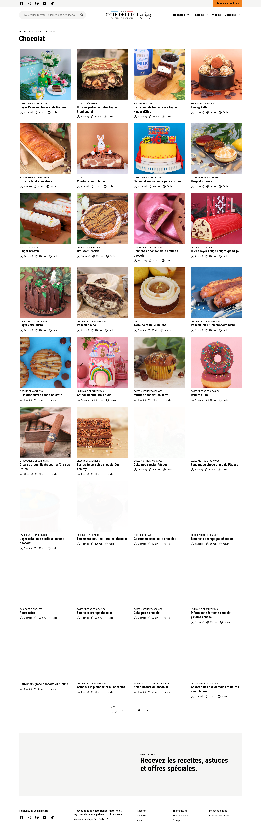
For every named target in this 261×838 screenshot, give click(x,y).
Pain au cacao (86, 325)
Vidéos (216, 14)
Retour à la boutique (228, 3)
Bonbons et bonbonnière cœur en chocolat (156, 253)
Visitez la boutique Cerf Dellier (89, 819)
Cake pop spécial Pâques (150, 465)
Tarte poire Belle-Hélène (150, 325)
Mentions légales (218, 810)
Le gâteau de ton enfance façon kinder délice (155, 109)
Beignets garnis (201, 181)
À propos (177, 820)
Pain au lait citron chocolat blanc (213, 325)
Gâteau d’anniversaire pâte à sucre (157, 181)
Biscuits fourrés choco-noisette (41, 395)
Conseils (233, 15)
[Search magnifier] (82, 15)
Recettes (182, 15)
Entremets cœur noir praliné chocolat (102, 539)
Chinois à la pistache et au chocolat (101, 687)
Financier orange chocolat (94, 613)
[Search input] (51, 15)
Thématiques (180, 810)
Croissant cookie (88, 251)
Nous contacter (181, 815)
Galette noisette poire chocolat (155, 539)
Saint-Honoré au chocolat (151, 687)
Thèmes (201, 15)
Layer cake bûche (32, 325)
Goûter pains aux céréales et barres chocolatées (215, 689)
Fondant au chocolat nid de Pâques (214, 465)
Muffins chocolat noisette (151, 395)
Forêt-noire (27, 613)
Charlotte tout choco (91, 181)
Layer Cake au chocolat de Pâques (43, 107)
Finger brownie (30, 251)
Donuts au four (201, 395)
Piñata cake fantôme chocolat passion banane (211, 615)
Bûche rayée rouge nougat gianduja (215, 251)
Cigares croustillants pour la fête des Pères (45, 467)
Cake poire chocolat (147, 613)
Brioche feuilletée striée (36, 181)
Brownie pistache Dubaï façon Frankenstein (97, 109)
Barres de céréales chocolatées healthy (98, 467)
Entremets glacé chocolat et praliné (44, 684)
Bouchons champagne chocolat (212, 539)
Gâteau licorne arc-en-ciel (94, 395)
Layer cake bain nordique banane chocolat (42, 541)
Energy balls (199, 107)
